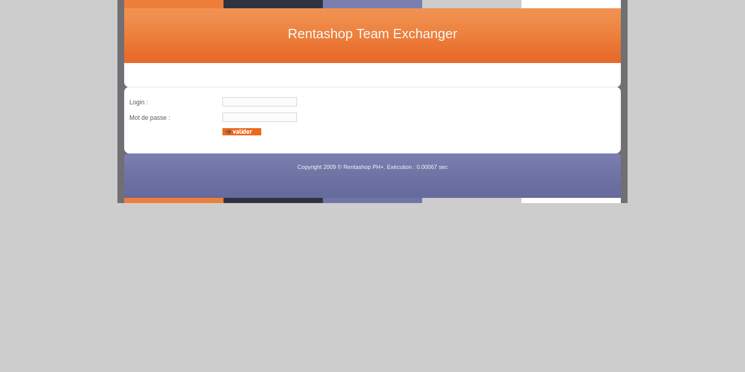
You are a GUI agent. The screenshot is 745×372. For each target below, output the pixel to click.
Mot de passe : (149, 117)
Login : (138, 102)
